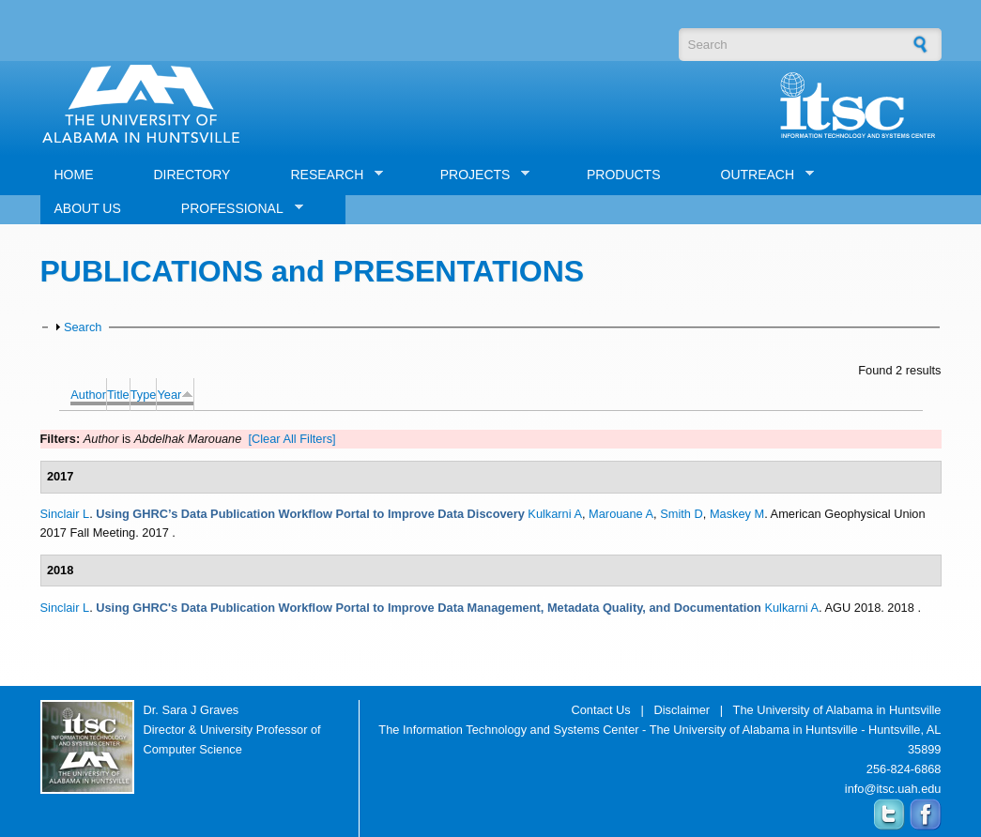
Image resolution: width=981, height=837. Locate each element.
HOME (74, 174)
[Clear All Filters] (291, 439)
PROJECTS (478, 175)
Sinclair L (65, 514)
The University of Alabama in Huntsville (837, 710)
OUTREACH (761, 175)
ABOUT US (87, 208)
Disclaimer (681, 710)
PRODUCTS (624, 174)
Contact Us (600, 710)
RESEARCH (329, 175)
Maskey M (737, 514)
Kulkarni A (555, 514)
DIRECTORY (192, 174)
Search (83, 327)
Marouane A (621, 514)
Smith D (681, 514)
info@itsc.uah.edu (893, 789)
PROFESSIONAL (235, 209)
